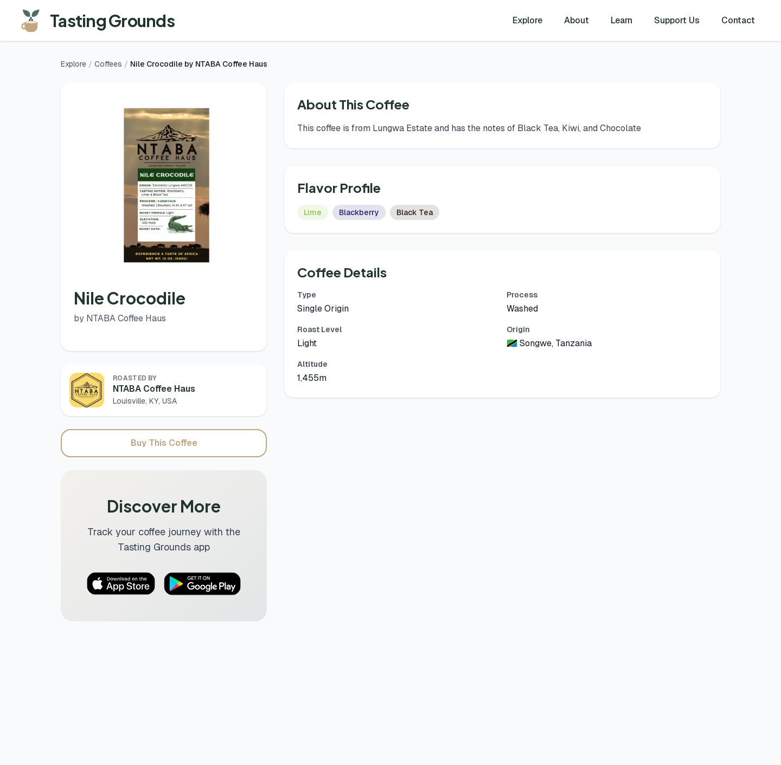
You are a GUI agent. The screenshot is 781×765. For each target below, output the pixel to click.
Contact (738, 20)
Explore (527, 20)
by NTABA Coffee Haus (120, 318)
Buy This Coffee (164, 443)
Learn (621, 20)
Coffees (108, 64)
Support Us (677, 20)
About (576, 20)
